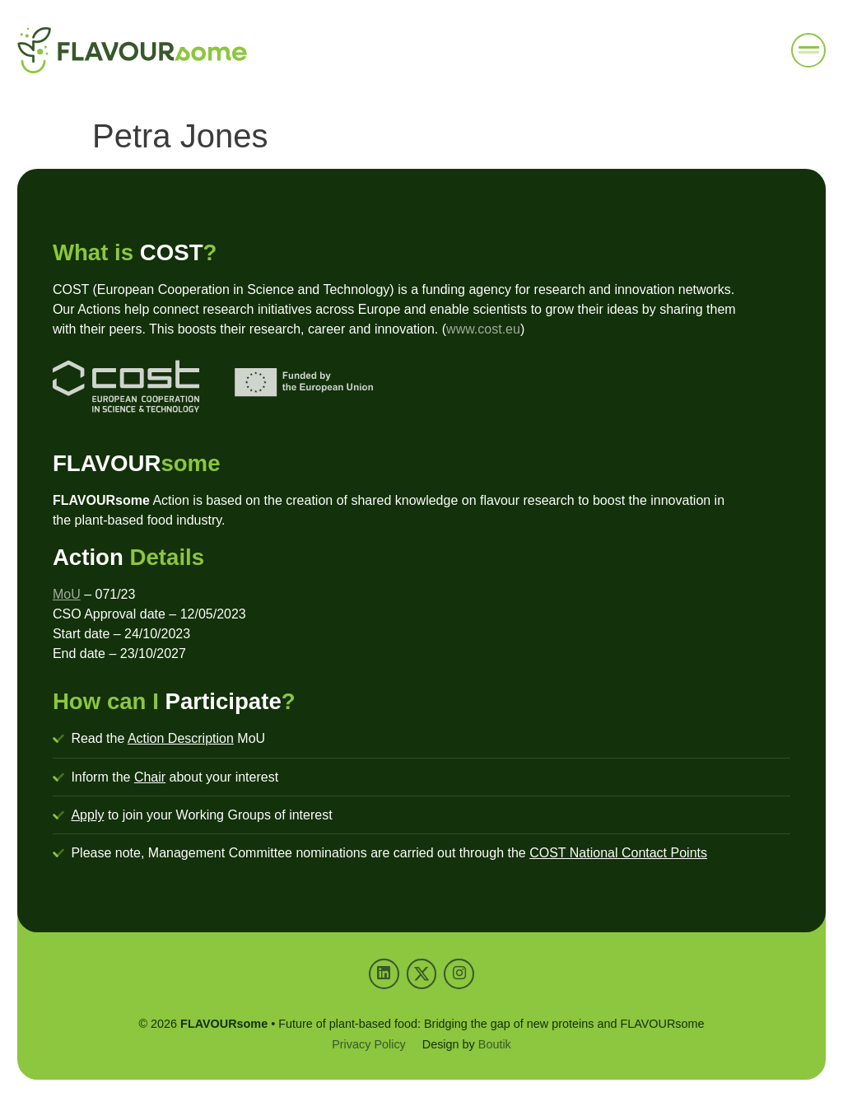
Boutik (494, 1044)
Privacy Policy (369, 1044)
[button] (808, 50)
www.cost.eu (483, 329)
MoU (67, 594)
